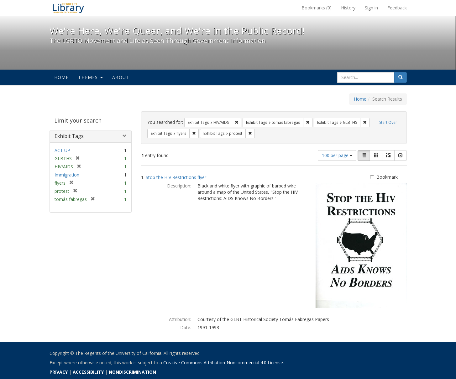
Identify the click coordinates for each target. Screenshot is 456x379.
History (348, 8)
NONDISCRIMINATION (132, 372)
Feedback (397, 8)
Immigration (67, 175)
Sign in (371, 8)
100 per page (337, 155)
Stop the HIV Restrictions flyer (176, 177)
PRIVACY (59, 372)
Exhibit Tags (69, 136)
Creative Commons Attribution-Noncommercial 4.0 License (223, 363)
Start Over (388, 122)
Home (61, 77)
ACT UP (62, 150)
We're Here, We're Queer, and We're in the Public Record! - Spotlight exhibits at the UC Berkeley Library (68, 8)
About (120, 77)
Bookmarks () (316, 8)
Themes (90, 77)
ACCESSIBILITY (88, 372)
